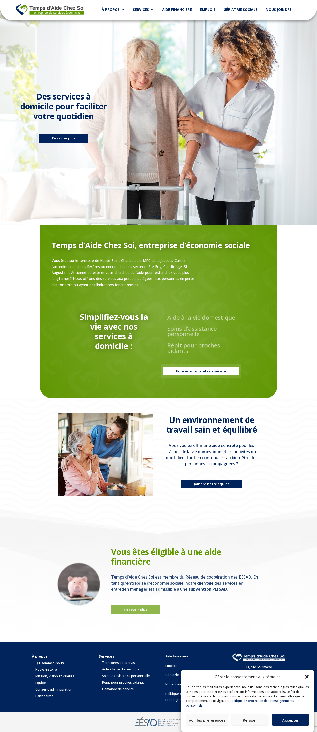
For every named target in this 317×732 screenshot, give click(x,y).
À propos (111, 9)
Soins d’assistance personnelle (126, 676)
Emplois (207, 9)
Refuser (250, 720)
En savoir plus (63, 139)
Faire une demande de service (201, 371)
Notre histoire (46, 669)
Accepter (290, 720)
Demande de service (118, 689)
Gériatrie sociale (241, 9)
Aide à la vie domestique (121, 669)
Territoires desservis (118, 662)
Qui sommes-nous (49, 663)
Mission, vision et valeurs (54, 676)
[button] (306, 676)
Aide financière (177, 9)
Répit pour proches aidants (123, 682)
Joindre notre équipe (212, 484)
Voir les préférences (207, 720)
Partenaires (44, 696)
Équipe (40, 683)
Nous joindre (279, 9)
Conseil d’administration (53, 689)
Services (141, 9)
